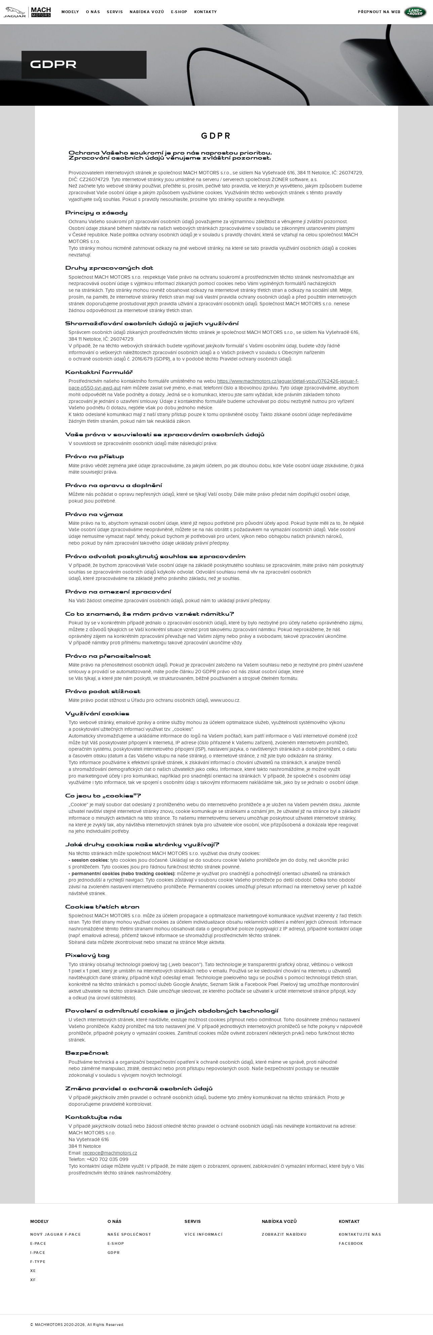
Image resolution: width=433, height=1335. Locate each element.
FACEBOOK (351, 1243)
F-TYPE (38, 1262)
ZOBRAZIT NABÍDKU (284, 1234)
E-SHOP (116, 1243)
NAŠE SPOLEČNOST (129, 1234)
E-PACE (38, 1243)
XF (33, 1280)
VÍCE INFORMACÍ (204, 1234)
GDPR (114, 1253)
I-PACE (37, 1253)
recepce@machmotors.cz (110, 1153)
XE (33, 1271)
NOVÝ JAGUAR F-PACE (55, 1234)
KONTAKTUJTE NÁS (360, 1234)
